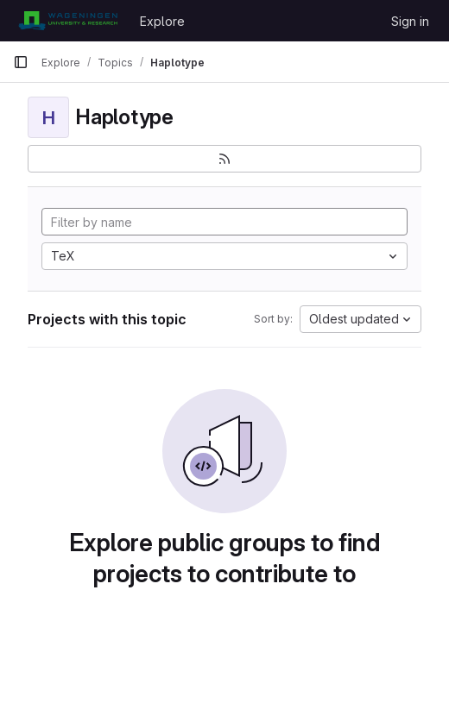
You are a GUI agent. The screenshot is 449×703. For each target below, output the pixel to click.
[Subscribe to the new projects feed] (224, 159)
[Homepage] (67, 21)
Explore (162, 21)
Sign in (410, 21)
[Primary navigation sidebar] (21, 62)
